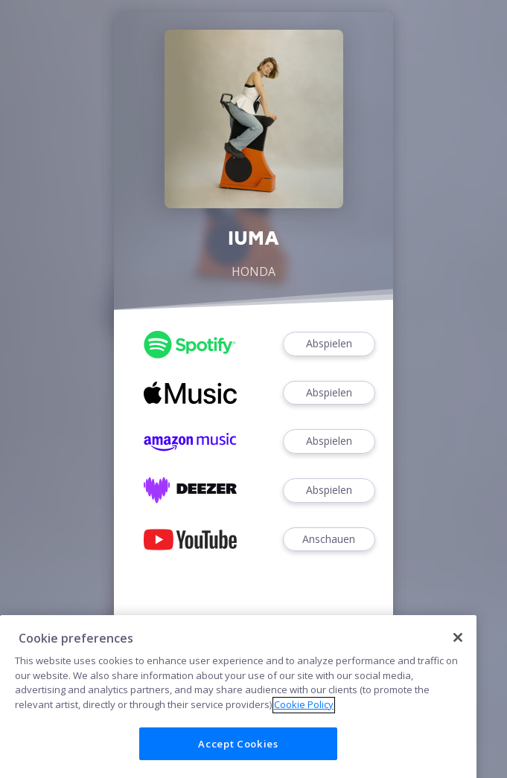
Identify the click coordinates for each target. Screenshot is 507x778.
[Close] (457, 667)
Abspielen (329, 344)
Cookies (254, 644)
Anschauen (329, 539)
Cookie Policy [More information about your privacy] (304, 734)
